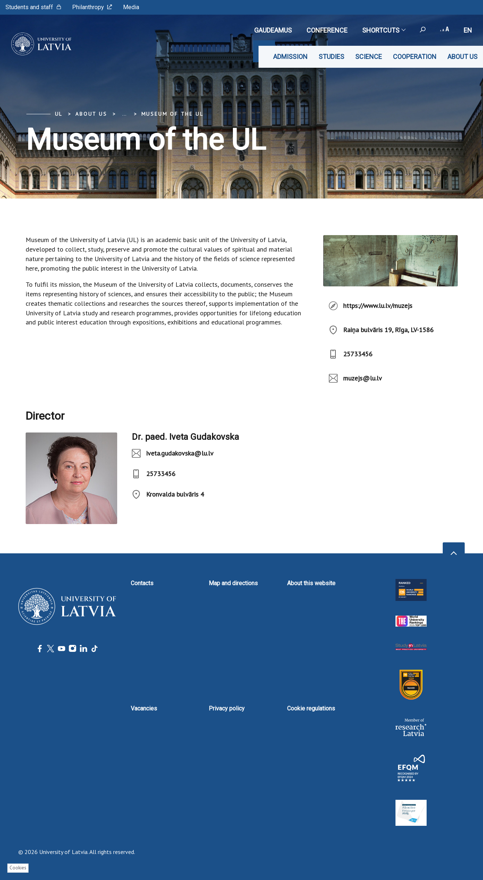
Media (131, 7)
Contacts (142, 583)
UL (59, 114)
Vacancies (144, 708)
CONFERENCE (327, 30)
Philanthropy (92, 7)
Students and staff (33, 7)
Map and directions (233, 583)
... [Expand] (124, 114)
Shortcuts (383, 30)
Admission (290, 56)
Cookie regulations (311, 708)
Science (368, 56)
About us (462, 56)
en (468, 30)
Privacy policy (227, 708)
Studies (331, 56)
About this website (311, 583)
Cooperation (414, 56)
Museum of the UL (172, 114)
